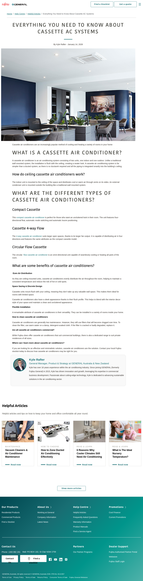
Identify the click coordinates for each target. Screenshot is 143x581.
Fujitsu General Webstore (78, 577)
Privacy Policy (20, 577)
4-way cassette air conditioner (29, 236)
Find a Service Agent (82, 531)
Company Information (46, 517)
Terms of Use (8, 577)
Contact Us (9, 546)
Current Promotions (117, 517)
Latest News (42, 521)
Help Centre (20, 14)
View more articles (71, 488)
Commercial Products (11, 517)
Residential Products (11, 512)
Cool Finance (115, 512)
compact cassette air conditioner (30, 217)
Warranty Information (82, 521)
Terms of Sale (31, 577)
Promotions (118, 506)
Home (9, 14)
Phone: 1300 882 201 (11, 551)
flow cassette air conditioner (35, 255)
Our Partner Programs (82, 551)
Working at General (45, 512)
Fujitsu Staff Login (117, 561)
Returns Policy (43, 577)
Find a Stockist (102, 4)
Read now (15, 464)
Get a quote (125, 4)
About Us (44, 506)
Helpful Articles (34, 14)
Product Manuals (80, 526)
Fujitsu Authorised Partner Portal (123, 551)
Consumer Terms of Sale (59, 577)
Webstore (113, 556)
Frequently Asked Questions (85, 517)
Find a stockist (33, 558)
